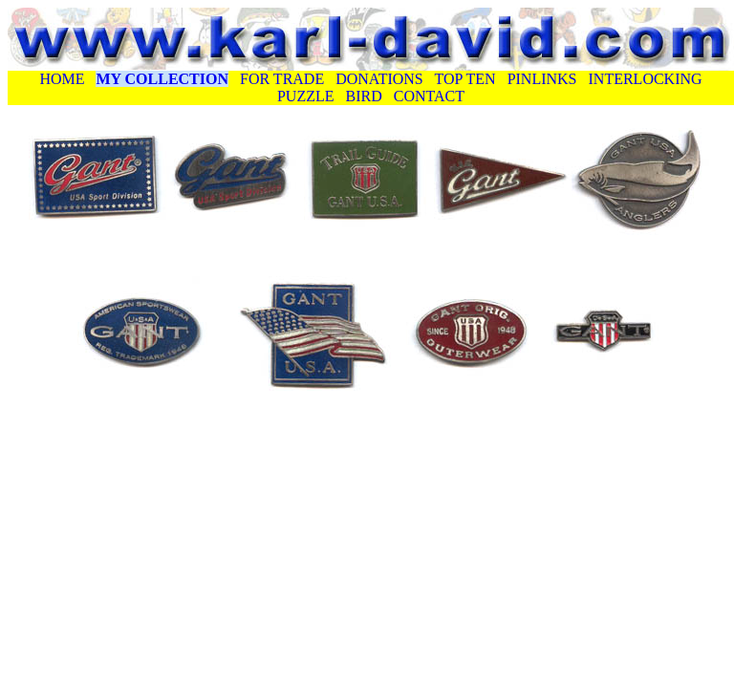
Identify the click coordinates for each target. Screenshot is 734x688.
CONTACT (429, 96)
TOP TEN (464, 79)
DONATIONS (379, 79)
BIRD (362, 96)
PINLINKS (542, 79)
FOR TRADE (282, 79)
